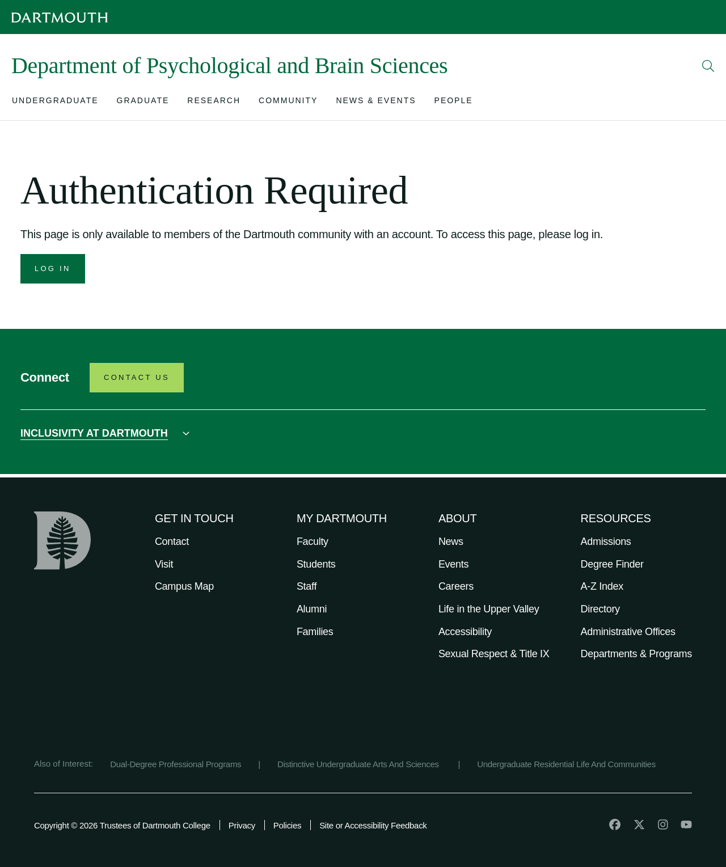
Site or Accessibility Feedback (373, 825)
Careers (456, 586)
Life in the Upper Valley (488, 609)
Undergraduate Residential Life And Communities (566, 764)
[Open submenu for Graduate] (143, 103)
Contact (172, 541)
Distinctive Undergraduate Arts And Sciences (359, 764)
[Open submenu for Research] (213, 103)
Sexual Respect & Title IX (494, 653)
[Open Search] (708, 66)
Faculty (312, 541)
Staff (306, 586)
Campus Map (184, 586)
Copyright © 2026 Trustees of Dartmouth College (122, 825)
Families (315, 631)
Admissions (606, 541)
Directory (600, 609)
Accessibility (465, 631)
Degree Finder (612, 564)
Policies (287, 825)
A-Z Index (602, 586)
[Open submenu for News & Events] (376, 103)
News (450, 541)
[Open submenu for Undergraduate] (55, 103)
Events (453, 564)
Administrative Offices (628, 631)
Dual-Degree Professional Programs (175, 764)
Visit (164, 564)
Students (316, 564)
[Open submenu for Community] (288, 103)
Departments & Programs (636, 653)
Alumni (312, 609)
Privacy (242, 825)
